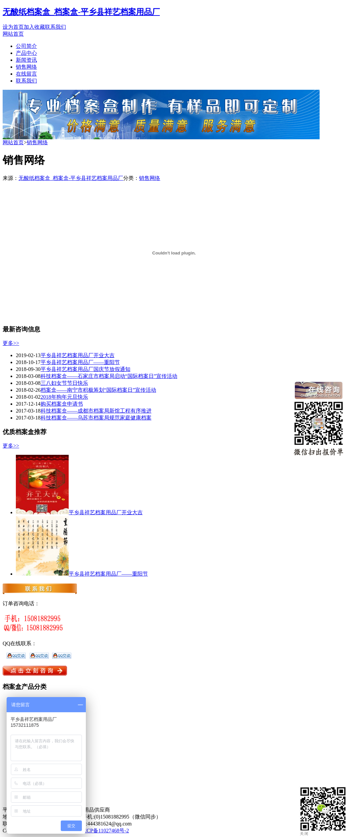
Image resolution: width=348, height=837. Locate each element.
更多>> (11, 343)
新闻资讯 (26, 60)
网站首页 (13, 34)
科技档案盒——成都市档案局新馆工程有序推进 (96, 411)
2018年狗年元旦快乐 (64, 397)
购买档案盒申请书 (62, 404)
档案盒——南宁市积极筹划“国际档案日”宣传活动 (98, 390)
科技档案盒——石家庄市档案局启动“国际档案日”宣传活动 (109, 376)
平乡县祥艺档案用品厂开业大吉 (78, 355)
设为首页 (13, 27)
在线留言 (26, 74)
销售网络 (26, 67)
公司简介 (26, 46)
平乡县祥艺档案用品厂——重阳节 (80, 362)
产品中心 (26, 53)
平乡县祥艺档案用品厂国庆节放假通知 (85, 369)
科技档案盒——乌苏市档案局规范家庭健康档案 (96, 417)
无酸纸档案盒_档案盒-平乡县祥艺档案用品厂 (81, 12)
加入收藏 (34, 27)
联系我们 (55, 27)
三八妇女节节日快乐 (64, 383)
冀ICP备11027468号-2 (104, 830)
